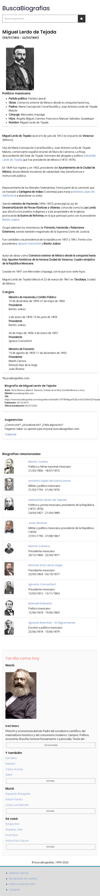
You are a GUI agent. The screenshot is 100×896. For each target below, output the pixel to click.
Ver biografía (51, 745)
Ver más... (51, 781)
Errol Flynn (11, 835)
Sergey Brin (12, 824)
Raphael (10, 763)
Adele (8, 774)
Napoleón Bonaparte (17, 793)
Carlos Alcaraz (14, 769)
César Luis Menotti (17, 805)
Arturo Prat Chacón (17, 840)
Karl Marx (11, 758)
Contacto (14, 889)
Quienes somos (19, 873)
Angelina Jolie (13, 829)
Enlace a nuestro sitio (22, 884)
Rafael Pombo (14, 799)
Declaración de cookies (23, 878)
